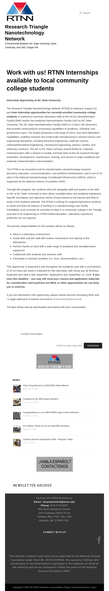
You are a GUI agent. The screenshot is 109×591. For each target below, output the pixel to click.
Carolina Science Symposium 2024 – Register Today (48, 439)
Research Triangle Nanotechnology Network (26, 32)
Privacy (67, 587)
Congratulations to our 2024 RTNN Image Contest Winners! (51, 412)
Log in (93, 587)
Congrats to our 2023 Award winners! (40, 399)
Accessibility (56, 587)
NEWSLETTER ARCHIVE (32, 485)
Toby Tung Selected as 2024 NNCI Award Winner (46, 385)
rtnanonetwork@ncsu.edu (67, 299)
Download (93, 345)
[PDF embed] (32, 333)
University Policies (80, 587)
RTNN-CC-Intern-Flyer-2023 (69, 346)
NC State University (39, 587)
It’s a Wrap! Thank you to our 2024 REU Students (46, 426)
